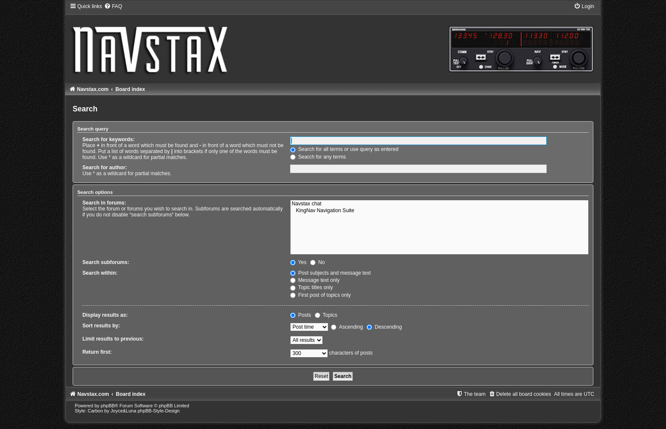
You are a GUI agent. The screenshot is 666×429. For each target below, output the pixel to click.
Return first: (97, 352)
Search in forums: (104, 203)
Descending (384, 327)
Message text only (315, 280)
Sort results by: (101, 326)
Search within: (100, 273)
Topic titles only (311, 287)
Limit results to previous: (113, 339)
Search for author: (104, 167)
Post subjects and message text (330, 273)
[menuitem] (113, 6)
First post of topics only (320, 295)
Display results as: (105, 315)
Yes (298, 262)
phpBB (108, 405)
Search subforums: (105, 262)
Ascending (347, 327)
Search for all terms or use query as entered (344, 149)
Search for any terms (318, 157)
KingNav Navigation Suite (439, 210)
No (317, 262)
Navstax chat (439, 204)
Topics (326, 315)
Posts (300, 315)
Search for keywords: (108, 139)
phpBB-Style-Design (159, 410)
